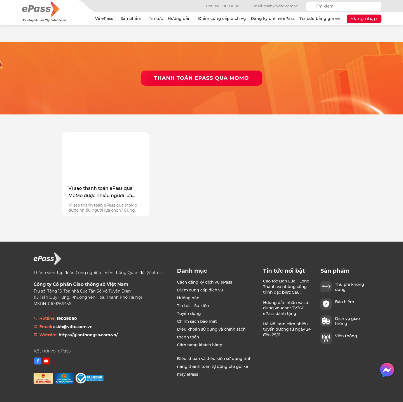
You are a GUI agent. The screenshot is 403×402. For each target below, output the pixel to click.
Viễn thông (346, 335)
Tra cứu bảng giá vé (319, 18)
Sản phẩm (132, 18)
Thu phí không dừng (349, 287)
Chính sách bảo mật (197, 321)
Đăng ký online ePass (273, 18)
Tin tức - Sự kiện (193, 305)
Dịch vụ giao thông (347, 321)
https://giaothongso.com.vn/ (88, 334)
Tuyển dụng (189, 313)
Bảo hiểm (344, 301)
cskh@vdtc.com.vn (73, 326)
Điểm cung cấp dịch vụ (222, 18)
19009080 (67, 318)
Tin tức (156, 18)
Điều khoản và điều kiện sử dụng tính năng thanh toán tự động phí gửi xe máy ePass (214, 366)
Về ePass (105, 18)
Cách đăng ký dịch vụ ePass (204, 282)
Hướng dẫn (180, 18)
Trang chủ (87, 19)
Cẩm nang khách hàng (200, 344)
